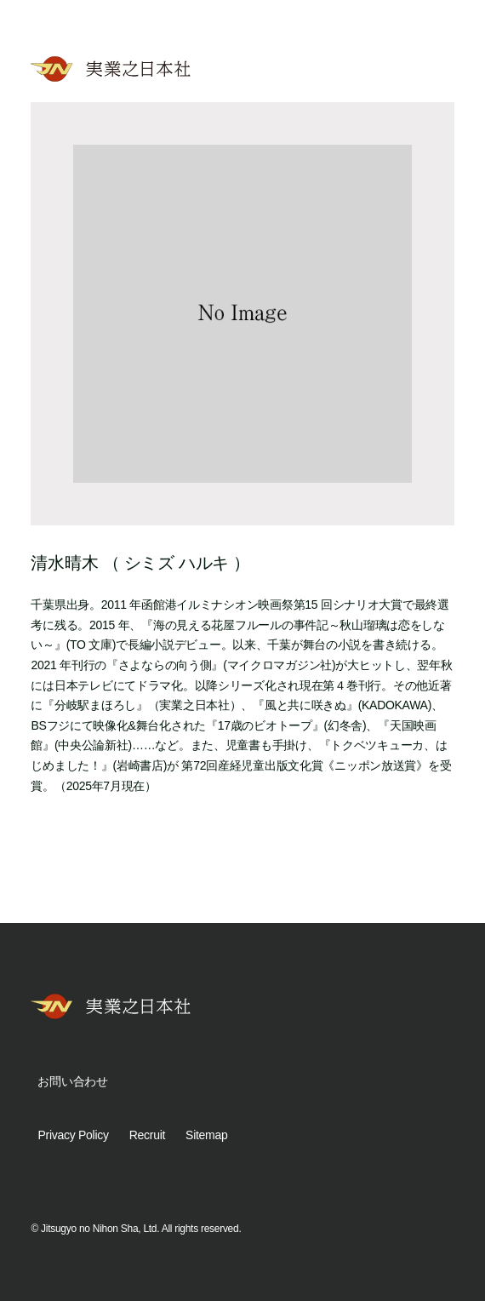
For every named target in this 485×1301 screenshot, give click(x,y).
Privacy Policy (72, 1135)
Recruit (147, 1135)
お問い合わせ (72, 1081)
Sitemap (206, 1135)
